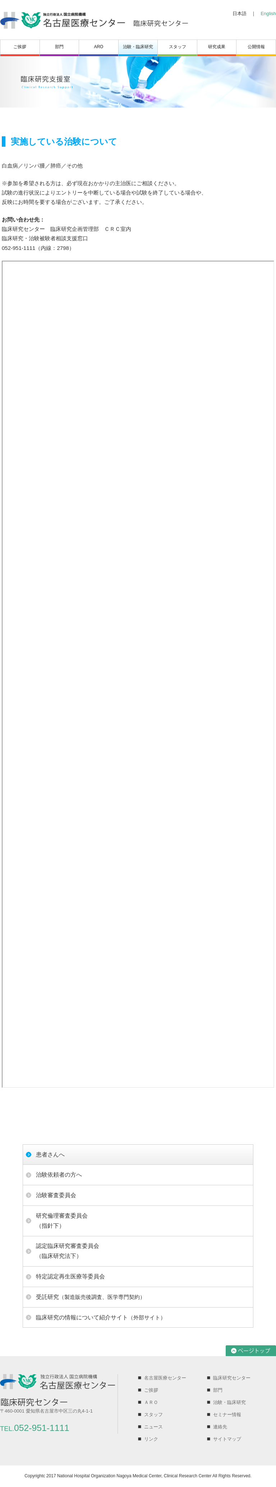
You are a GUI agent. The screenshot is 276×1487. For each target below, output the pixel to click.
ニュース (153, 1426)
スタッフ (177, 46)
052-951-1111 (34, 1428)
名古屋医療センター (165, 1378)
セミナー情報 (227, 1414)
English (268, 13)
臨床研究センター (231, 1378)
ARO (98, 46)
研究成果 (216, 46)
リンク (151, 1439)
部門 (59, 46)
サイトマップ (227, 1439)
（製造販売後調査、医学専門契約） (90, 1297)
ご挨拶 (19, 46)
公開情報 (256, 46)
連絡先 (220, 1426)
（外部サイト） (101, 1317)
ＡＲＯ (151, 1402)
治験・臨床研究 (138, 46)
